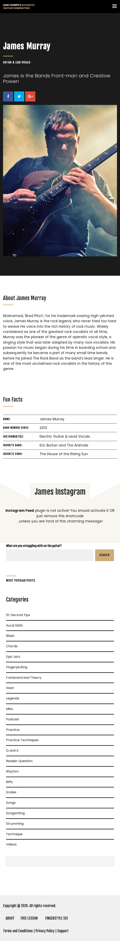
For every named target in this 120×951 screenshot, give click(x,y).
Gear (10, 688)
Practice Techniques (22, 740)
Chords (12, 646)
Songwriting (15, 813)
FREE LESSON (29, 918)
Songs (11, 802)
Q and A (12, 750)
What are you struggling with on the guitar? (34, 546)
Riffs (9, 782)
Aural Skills (14, 625)
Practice (13, 729)
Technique (14, 834)
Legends (12, 698)
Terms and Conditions (18, 931)
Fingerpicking (16, 667)
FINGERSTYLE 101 (56, 918)
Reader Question (19, 761)
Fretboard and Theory (23, 677)
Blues (10, 635)
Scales (11, 792)
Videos (11, 844)
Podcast (12, 719)
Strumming (15, 823)
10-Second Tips (18, 615)
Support (62, 931)
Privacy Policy (45, 931)
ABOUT (10, 918)
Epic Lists (13, 656)
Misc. (10, 709)
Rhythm (12, 771)
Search (104, 555)
